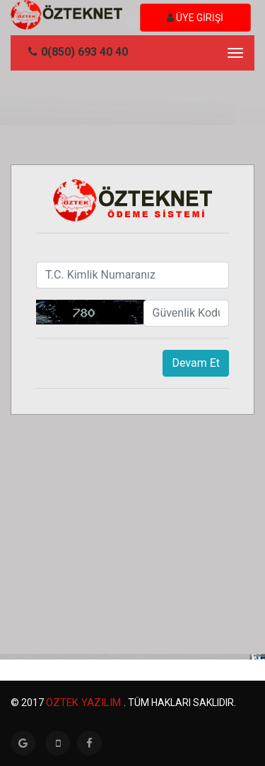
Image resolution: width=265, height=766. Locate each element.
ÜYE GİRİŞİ (195, 17)
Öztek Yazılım (85, 702)
